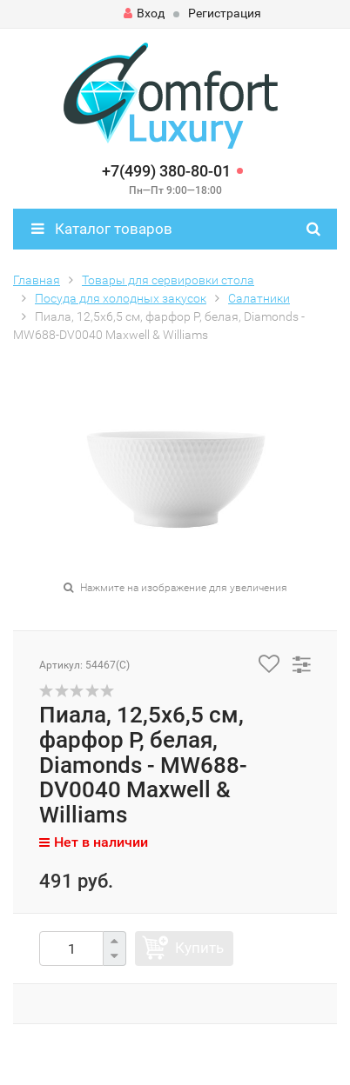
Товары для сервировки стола (168, 280)
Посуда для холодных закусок (120, 298)
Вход (144, 13)
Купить (199, 947)
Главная (36, 280)
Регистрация (224, 13)
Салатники (259, 298)
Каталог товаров (101, 228)
